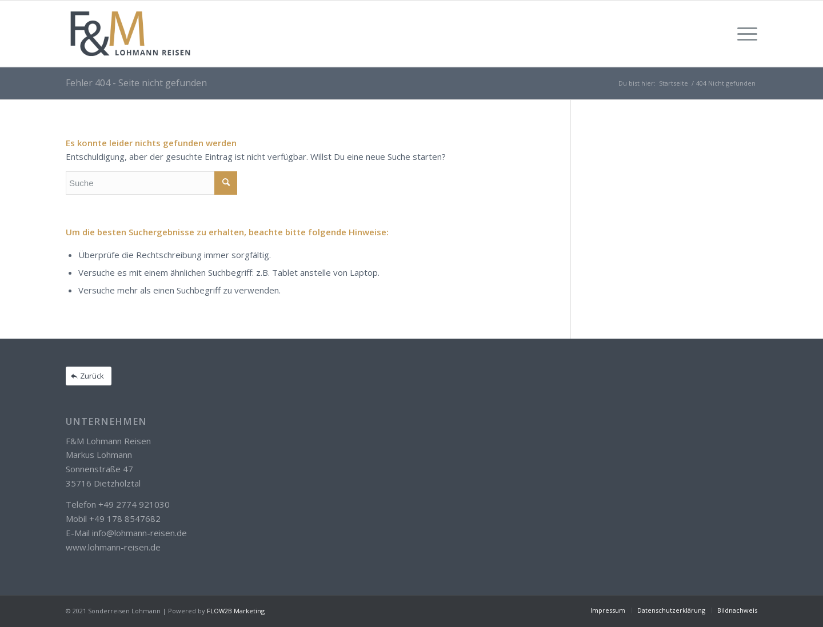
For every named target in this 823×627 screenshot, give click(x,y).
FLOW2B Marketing (236, 610)
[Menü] (743, 34)
